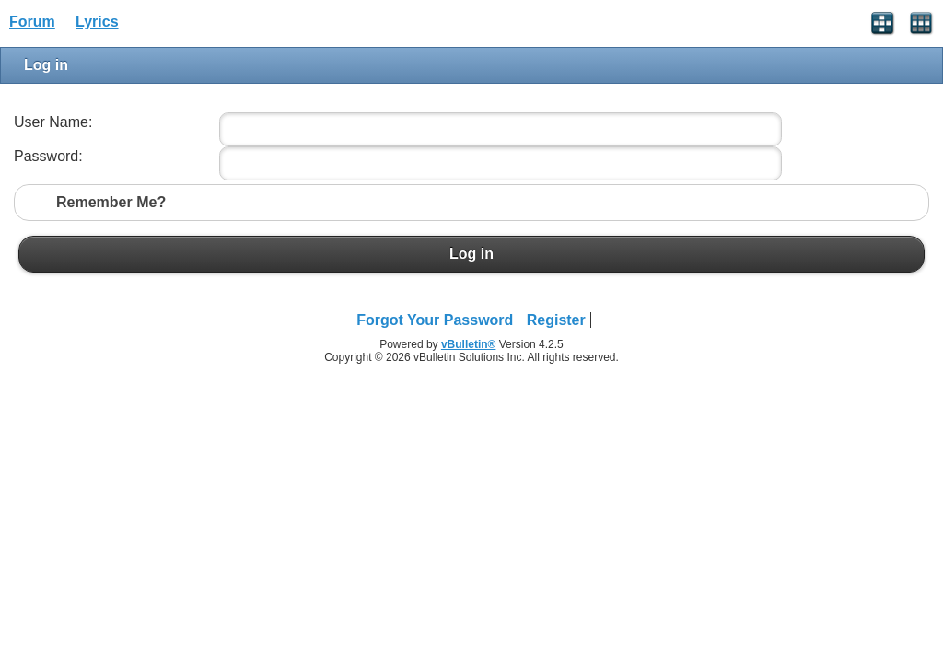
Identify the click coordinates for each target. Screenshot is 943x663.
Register (556, 320)
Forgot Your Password (434, 320)
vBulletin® (468, 344)
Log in (471, 254)
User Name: (53, 122)
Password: (48, 156)
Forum (32, 21)
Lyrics (97, 21)
